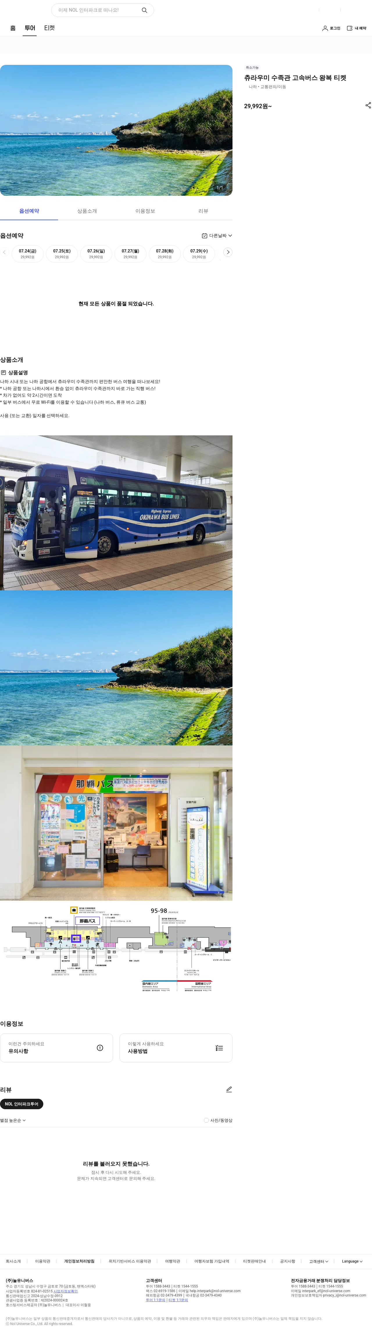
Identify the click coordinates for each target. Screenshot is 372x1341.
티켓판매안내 (254, 1261)
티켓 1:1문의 (178, 1300)
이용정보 (145, 211)
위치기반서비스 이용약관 (130, 1261)
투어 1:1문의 (155, 1300)
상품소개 (87, 211)
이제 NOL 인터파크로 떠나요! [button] (88, 10)
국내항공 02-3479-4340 (203, 1295)
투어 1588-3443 (158, 1286)
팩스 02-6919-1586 (160, 1291)
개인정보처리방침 (79, 1261)
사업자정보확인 (65, 1291)
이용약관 (42, 1261)
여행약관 (172, 1261)
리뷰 (203, 211)
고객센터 (316, 1261)
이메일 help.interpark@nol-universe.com (209, 1291)
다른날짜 (218, 235)
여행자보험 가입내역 (211, 1261)
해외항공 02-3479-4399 (164, 1295)
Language (350, 1261)
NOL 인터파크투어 (21, 1104)
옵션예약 (29, 211)
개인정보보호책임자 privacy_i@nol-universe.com (328, 1295)
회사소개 (13, 1261)
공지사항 (287, 1261)
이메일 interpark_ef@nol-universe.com (320, 1291)
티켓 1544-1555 (186, 1286)
